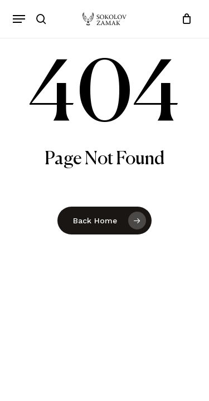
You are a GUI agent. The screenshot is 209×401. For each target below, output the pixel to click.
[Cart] (184, 19)
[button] (19, 19)
